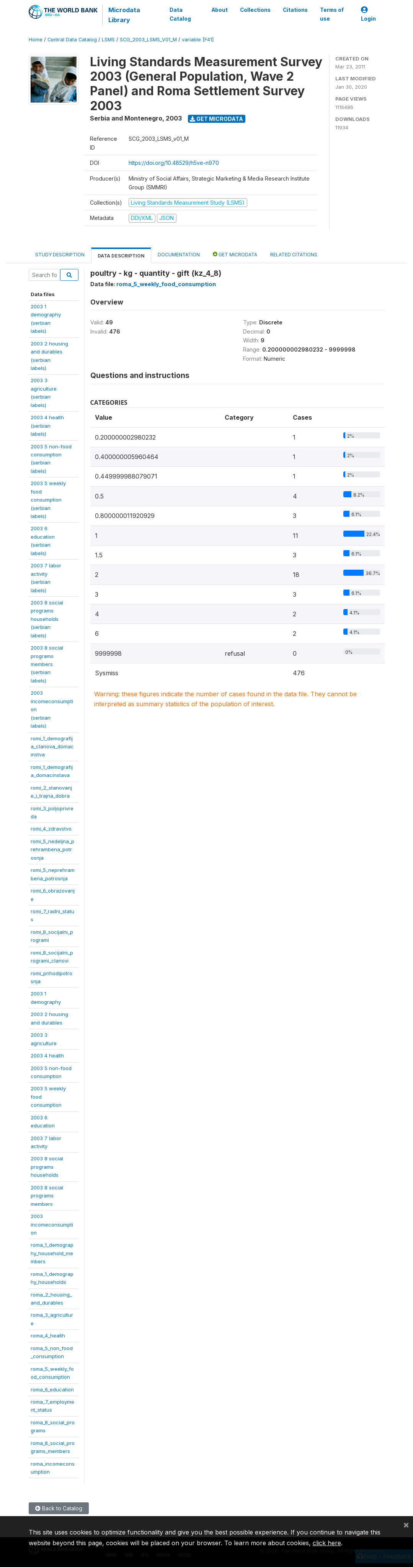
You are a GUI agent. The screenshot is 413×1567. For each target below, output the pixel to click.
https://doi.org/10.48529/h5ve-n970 (174, 163)
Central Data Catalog (72, 39)
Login (368, 14)
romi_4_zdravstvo (51, 829)
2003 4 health (47, 1055)
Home (35, 39)
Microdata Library (124, 15)
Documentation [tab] (179, 254)
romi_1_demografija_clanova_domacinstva (52, 746)
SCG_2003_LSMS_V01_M (148, 39)
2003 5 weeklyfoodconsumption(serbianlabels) (48, 499)
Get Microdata (216, 119)
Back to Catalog (58, 1508)
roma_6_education (52, 1389)
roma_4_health (48, 1335)
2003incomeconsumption (52, 1224)
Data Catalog (180, 14)
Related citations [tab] (293, 254)
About (219, 10)
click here (327, 1543)
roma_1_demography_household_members (52, 1253)
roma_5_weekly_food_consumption (166, 284)
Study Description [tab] (60, 254)
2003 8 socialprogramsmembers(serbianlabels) (47, 664)
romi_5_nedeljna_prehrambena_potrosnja (52, 849)
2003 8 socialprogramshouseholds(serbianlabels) (47, 619)
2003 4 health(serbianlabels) (47, 425)
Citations (294, 10)
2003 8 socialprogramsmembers (47, 1195)
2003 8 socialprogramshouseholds (47, 1166)
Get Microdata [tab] (235, 254)
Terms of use (331, 14)
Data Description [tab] (121, 256)
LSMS (108, 39)
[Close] (406, 1524)
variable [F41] (198, 39)
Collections (255, 10)
